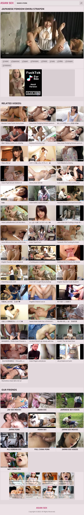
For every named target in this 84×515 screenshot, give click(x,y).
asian (6, 61)
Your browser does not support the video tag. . (42, 35)
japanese (16, 61)
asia (53, 61)
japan (26, 61)
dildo (61, 61)
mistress (8, 65)
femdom (35, 61)
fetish (45, 61)
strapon (70, 61)
